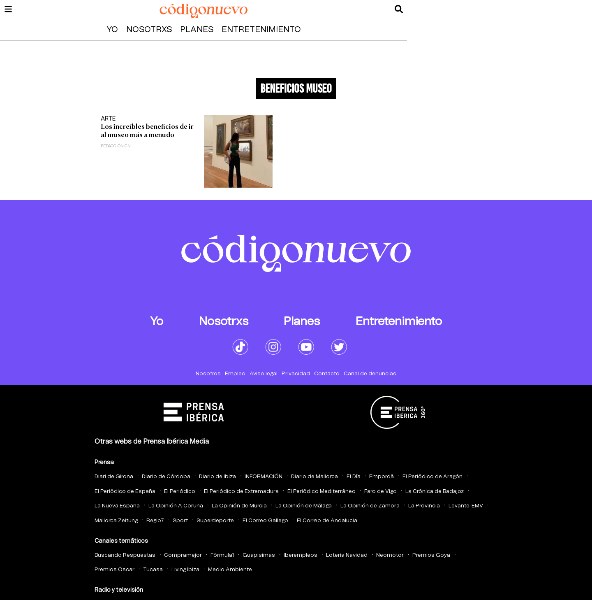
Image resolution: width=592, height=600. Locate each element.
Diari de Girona (114, 476)
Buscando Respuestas (125, 555)
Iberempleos (300, 555)
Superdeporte (215, 520)
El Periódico (179, 491)
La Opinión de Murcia (239, 506)
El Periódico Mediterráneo (321, 491)
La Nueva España (117, 506)
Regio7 (155, 520)
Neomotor (390, 555)
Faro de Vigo (380, 491)
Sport (180, 520)
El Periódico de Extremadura (241, 491)
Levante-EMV (466, 506)
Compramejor (183, 555)
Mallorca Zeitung (116, 520)
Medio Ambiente (230, 569)
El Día (354, 476)
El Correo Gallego (265, 520)
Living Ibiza (185, 569)
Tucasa (153, 569)
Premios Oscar (114, 569)
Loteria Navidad (347, 555)
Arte (108, 119)
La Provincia (424, 506)
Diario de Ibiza (217, 476)
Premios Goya (431, 555)
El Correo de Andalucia (327, 520)
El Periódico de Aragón (432, 476)
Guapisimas (259, 555)
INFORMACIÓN (263, 476)
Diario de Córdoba (166, 476)
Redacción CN (116, 146)
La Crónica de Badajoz (434, 491)
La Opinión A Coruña (175, 506)
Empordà (381, 476)
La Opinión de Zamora (370, 506)
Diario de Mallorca (314, 476)
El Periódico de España (125, 491)
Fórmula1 (222, 555)
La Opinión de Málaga (303, 506)
